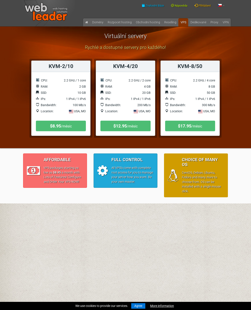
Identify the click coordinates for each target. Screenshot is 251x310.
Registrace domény (36, 232)
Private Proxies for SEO (38, 280)
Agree (138, 306)
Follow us (205, 231)
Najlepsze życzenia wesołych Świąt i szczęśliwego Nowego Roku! (149, 259)
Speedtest (83, 237)
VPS (183, 22)
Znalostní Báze (153, 5)
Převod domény (33, 237)
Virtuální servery (34, 262)
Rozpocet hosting (120, 22)
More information (162, 306)
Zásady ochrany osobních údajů (98, 258)
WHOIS (81, 232)
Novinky (28, 224)
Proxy (214, 22)
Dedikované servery (36, 267)
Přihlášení (202, 5)
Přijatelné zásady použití (92, 262)
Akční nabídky (85, 275)
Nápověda (179, 5)
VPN (226, 22)
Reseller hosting (34, 254)
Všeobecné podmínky (90, 253)
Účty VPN (29, 275)
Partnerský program (89, 270)
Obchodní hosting (148, 22)
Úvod (26, 219)
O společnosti (85, 245)
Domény (97, 22)
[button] (221, 5)
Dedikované (198, 22)
